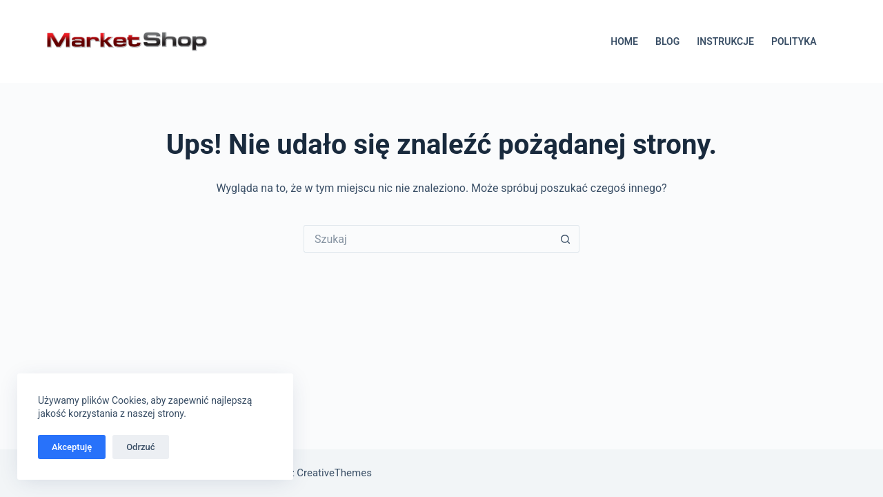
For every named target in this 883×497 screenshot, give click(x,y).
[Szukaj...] (428, 239)
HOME (624, 41)
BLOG (667, 41)
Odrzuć (140, 447)
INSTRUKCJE (725, 41)
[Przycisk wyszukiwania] (565, 239)
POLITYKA (794, 41)
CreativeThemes (334, 473)
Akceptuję (72, 447)
